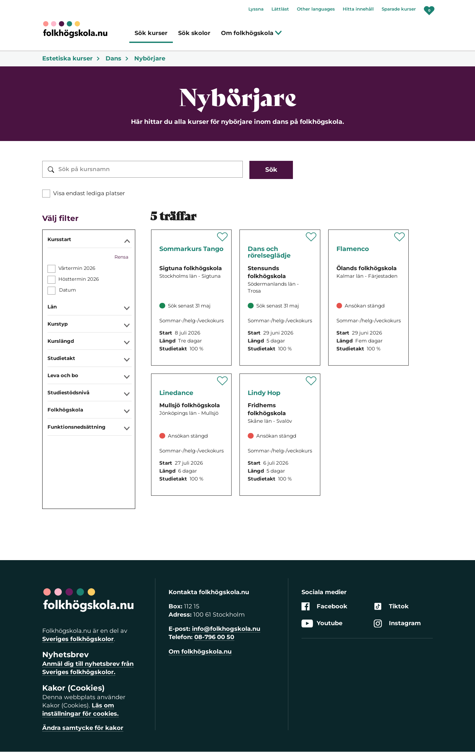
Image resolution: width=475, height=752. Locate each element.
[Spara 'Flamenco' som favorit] (399, 237)
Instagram (397, 623)
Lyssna (256, 9)
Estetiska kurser (71, 58)
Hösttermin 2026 (78, 279)
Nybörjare (149, 58)
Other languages (316, 9)
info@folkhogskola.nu (226, 628)
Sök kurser (151, 32)
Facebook (324, 606)
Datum (67, 290)
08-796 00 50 (214, 637)
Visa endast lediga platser (89, 193)
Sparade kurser (399, 9)
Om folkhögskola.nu (200, 651)
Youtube (321, 623)
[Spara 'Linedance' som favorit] (222, 381)
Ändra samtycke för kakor (82, 728)
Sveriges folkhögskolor (78, 639)
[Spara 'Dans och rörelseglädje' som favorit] (311, 237)
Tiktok (391, 606)
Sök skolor (194, 32)
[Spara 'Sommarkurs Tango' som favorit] (222, 237)
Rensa (121, 257)
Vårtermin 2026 (76, 268)
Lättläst (280, 9)
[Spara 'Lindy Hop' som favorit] (311, 381)
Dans (117, 58)
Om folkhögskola (251, 32)
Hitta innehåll (358, 9)
